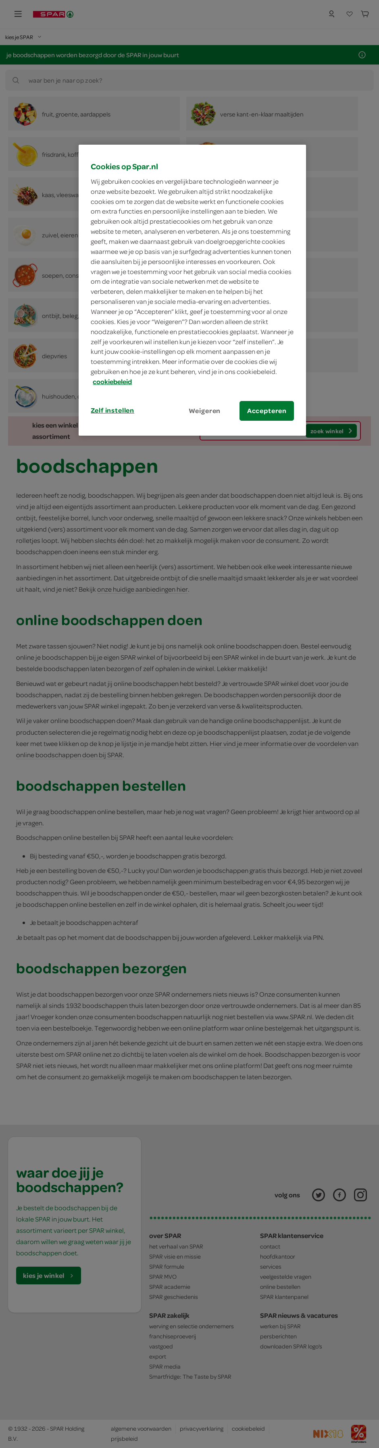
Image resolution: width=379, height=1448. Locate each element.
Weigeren (205, 410)
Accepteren (267, 410)
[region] (192, 290)
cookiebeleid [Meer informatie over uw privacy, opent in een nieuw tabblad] (112, 381)
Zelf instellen (112, 410)
